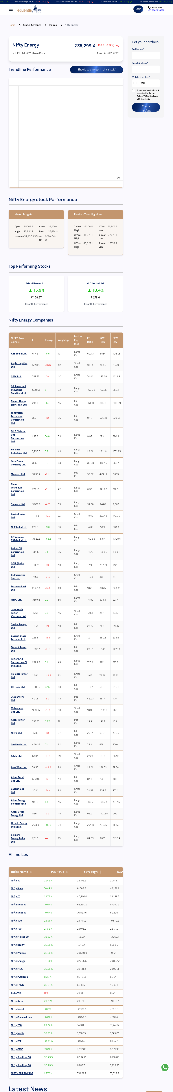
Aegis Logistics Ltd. (19, 365)
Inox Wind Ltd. (19, 767)
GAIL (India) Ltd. (18, 565)
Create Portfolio (146, 108)
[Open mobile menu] (11, 10)
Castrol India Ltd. (18, 516)
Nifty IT (15, 897)
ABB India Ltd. (19, 354)
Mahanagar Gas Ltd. (17, 710)
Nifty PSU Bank (19, 977)
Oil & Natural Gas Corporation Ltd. (18, 436)
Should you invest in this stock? (97, 69)
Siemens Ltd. (18, 504)
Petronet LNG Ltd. (18, 588)
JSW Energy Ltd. (17, 699)
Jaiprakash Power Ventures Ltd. (18, 613)
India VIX (16, 993)
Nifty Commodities (21, 1017)
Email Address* (140, 63)
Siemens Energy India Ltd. (18, 838)
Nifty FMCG (17, 985)
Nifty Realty (18, 945)
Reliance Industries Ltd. (19, 451)
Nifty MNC (17, 969)
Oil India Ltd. (18, 687)
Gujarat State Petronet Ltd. (18, 638)
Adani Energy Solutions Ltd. (18, 802)
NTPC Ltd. (16, 600)
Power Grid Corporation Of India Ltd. (19, 662)
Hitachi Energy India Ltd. (19, 825)
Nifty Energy (18, 961)
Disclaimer (154, 96)
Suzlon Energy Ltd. (19, 626)
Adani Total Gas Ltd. (17, 779)
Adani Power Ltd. (36, 283)
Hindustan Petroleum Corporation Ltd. (17, 418)
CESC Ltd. (16, 377)
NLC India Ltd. (95, 283)
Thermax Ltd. (18, 474)
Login (138, 9)
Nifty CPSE (17, 1049)
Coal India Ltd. (19, 745)
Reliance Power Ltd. (19, 676)
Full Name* (138, 49)
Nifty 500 (16, 921)
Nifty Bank (17, 888)
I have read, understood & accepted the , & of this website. (145, 94)
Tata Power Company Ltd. (18, 463)
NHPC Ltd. (16, 733)
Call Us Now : (156, 9)
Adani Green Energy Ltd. (18, 814)
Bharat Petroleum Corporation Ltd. (17, 489)
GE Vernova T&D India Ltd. (19, 539)
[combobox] (138, 83)
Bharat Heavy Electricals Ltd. (19, 403)
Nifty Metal (17, 1009)
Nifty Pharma (18, 953)
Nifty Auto (17, 1001)
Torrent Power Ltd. (18, 649)
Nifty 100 (16, 929)
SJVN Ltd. (16, 756)
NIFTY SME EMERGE (22, 1073)
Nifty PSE (16, 1041)
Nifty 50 (15, 881)
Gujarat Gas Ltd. (17, 791)
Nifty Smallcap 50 (21, 1057)
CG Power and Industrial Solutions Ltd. (18, 390)
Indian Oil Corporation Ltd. (17, 552)
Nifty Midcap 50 (20, 937)
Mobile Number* (141, 77)
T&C (145, 96)
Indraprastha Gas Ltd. (18, 577)
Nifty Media (17, 1033)
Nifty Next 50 (18, 905)
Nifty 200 (16, 1025)
